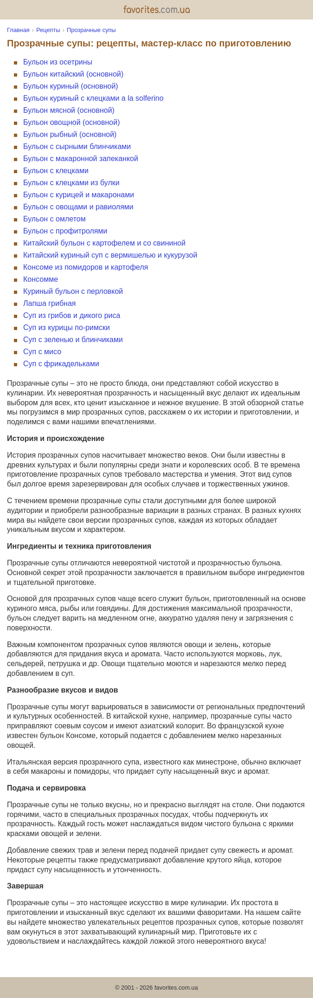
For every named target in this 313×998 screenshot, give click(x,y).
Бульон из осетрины (57, 62)
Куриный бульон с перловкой (73, 291)
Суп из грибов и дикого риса (71, 315)
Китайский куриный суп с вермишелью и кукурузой (110, 255)
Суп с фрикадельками (61, 364)
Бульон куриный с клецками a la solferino (93, 98)
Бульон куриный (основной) (70, 86)
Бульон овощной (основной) (71, 122)
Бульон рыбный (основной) (69, 134)
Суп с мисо (42, 352)
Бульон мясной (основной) (69, 110)
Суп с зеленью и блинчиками (73, 339)
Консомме (40, 279)
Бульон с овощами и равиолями (78, 207)
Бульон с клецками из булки (71, 183)
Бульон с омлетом (54, 219)
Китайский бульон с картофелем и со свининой (104, 243)
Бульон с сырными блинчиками (77, 146)
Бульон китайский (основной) (73, 74)
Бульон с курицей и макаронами (78, 195)
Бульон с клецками (56, 171)
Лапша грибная (49, 303)
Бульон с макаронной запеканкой (80, 158)
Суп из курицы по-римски (66, 327)
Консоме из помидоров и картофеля (85, 267)
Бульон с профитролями (65, 231)
